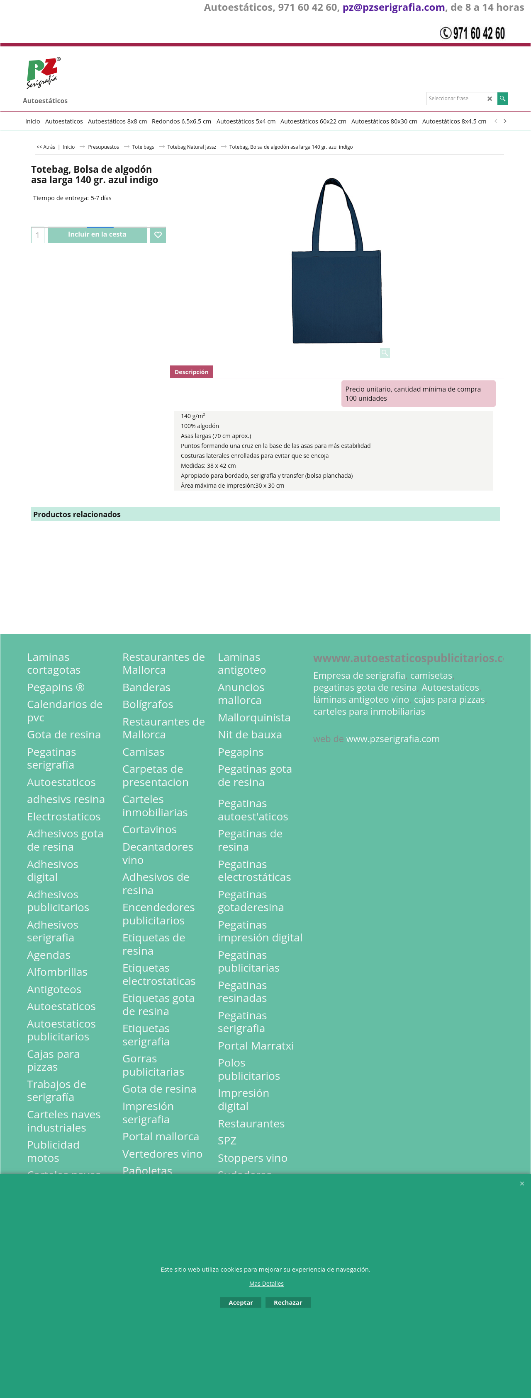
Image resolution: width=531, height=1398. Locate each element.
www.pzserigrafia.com (393, 739)
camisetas (431, 675)
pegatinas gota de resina (365, 687)
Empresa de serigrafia (359, 675)
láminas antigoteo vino (361, 699)
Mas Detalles (266, 1283)
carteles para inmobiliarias (369, 711)
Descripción (192, 372)
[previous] (496, 121)
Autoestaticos (450, 687)
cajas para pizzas (449, 699)
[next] (504, 121)
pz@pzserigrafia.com (394, 7)
